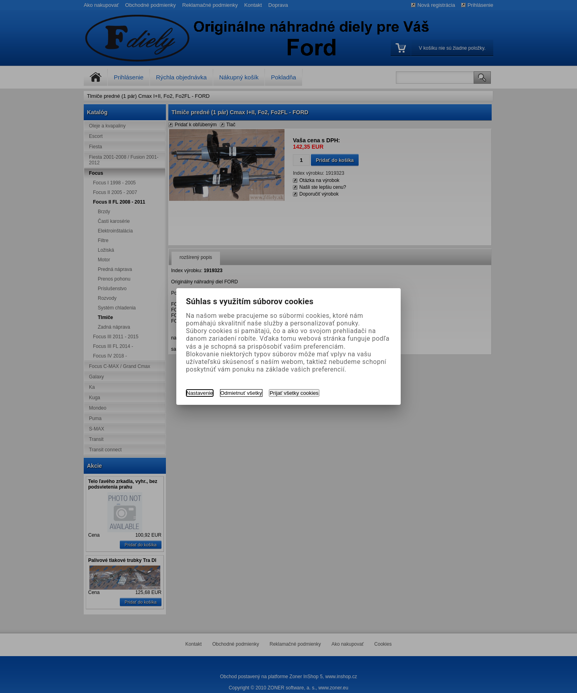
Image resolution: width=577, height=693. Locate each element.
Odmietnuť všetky (241, 393)
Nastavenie (199, 393)
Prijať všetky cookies (294, 393)
